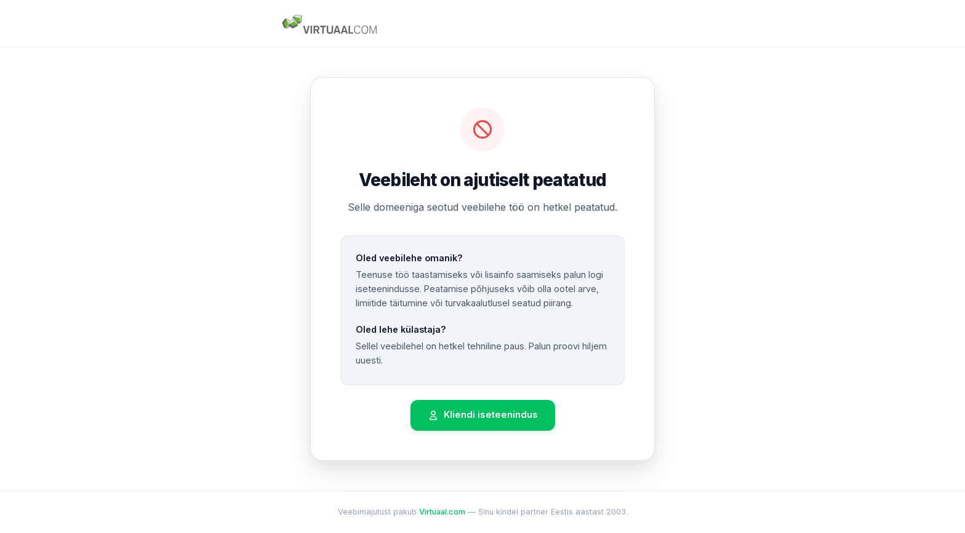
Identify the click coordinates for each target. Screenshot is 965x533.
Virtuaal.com (442, 511)
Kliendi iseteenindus (483, 415)
